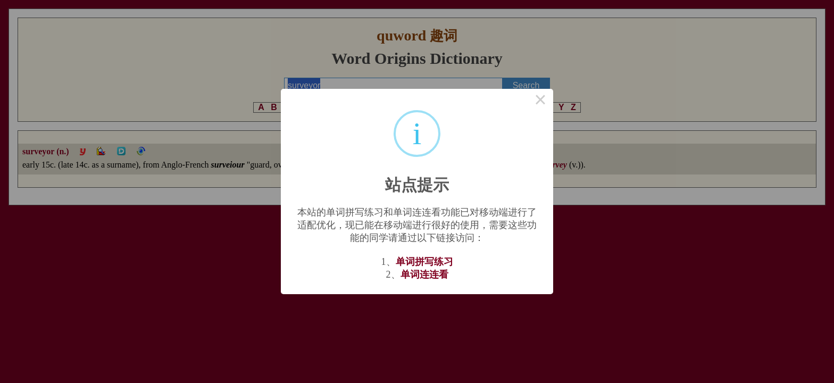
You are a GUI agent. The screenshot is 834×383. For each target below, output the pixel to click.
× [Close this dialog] (540, 101)
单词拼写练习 (424, 261)
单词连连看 (424, 274)
